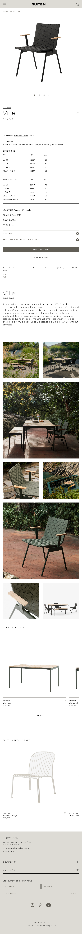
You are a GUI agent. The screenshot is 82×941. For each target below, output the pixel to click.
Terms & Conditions (34, 925)
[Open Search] (77, 4)
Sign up (73, 893)
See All (41, 715)
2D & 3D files (8, 225)
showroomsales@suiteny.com (56, 268)
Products (6, 11)
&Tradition (7, 107)
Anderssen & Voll (21, 135)
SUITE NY (46, 922)
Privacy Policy (50, 925)
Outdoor (13, 11)
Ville (18, 11)
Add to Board (41, 257)
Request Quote (41, 249)
